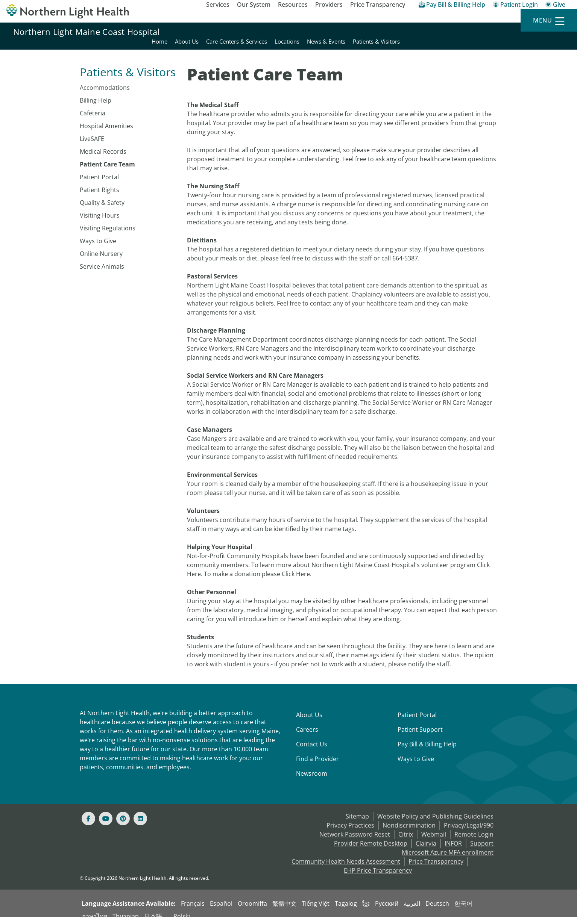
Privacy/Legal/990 (468, 816)
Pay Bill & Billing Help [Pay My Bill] (427, 735)
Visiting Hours (100, 206)
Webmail (433, 825)
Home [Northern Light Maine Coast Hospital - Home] (323, 31)
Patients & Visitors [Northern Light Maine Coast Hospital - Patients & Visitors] (539, 31)
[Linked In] (140, 809)
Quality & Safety (102, 193)
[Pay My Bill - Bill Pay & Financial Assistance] (452, 5)
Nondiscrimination (409, 816)
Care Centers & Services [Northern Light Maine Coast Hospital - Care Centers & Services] (400, 31)
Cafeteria (92, 104)
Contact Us (311, 735)
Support (481, 834)
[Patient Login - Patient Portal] (515, 5)
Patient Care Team (107, 155)
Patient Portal (99, 168)
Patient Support (420, 720)
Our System (253, 4)
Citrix (405, 825)
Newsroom (311, 764)
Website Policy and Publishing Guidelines (435, 807)
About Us (309, 706)
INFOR (453, 834)
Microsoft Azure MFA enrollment (447, 843)
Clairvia (426, 834)
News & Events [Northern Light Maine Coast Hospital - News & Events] (490, 31)
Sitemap (357, 807)
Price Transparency (377, 4)
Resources (293, 4)
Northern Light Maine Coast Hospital (86, 31)
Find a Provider (317, 750)
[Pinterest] (123, 809)
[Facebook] (88, 809)
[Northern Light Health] (72, 11)
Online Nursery (101, 245)
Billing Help (95, 91)
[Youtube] (105, 809)
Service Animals (102, 257)
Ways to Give (98, 232)
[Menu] (549, 20)
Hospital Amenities (106, 117)
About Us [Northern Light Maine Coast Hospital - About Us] (350, 31)
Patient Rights (99, 181)
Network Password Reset (354, 825)
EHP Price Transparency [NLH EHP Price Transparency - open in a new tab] (378, 861)
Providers (329, 4)
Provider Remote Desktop (370, 834)
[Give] (555, 5)
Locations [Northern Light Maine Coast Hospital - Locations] (450, 31)
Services (217, 4)
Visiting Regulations (107, 219)
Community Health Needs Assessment (346, 852)
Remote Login (473, 825)
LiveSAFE (92, 130)
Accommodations (105, 78)
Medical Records (103, 142)
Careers (307, 720)
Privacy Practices (350, 816)
